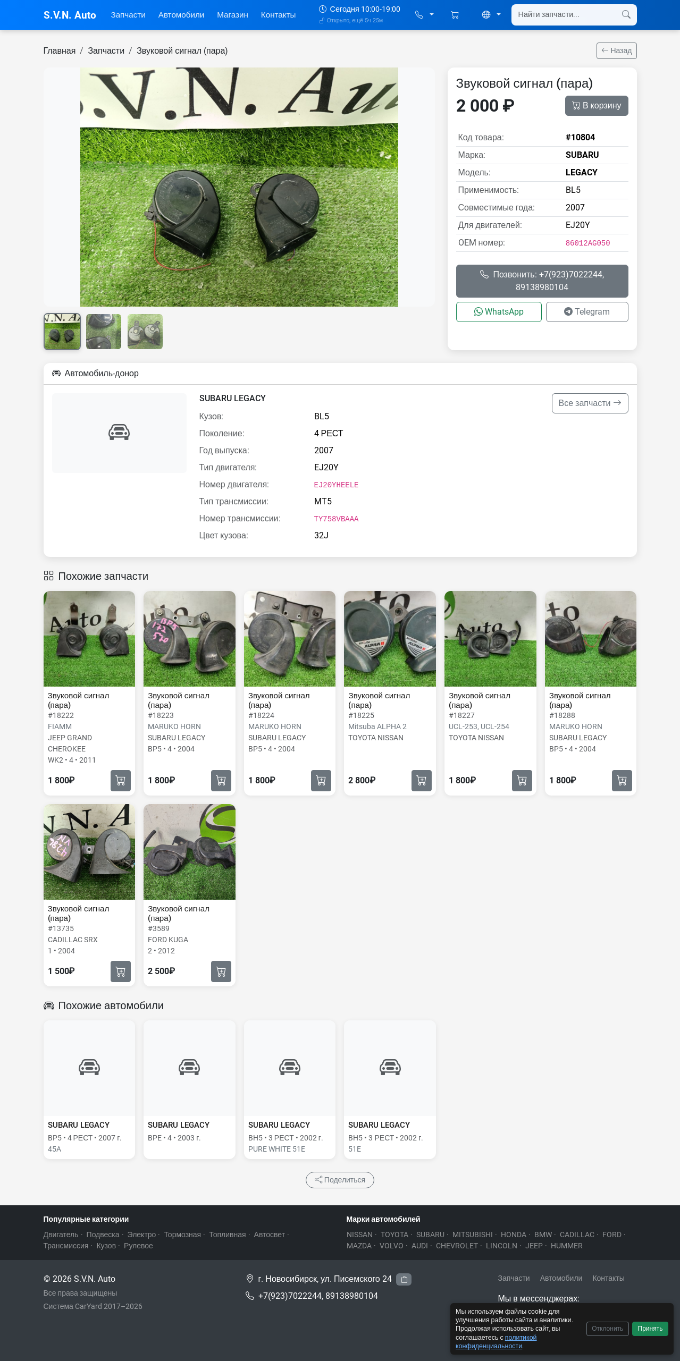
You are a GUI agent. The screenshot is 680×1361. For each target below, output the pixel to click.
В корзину (597, 105)
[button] (424, 15)
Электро (142, 1234)
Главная (60, 51)
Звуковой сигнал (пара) (182, 51)
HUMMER (567, 1245)
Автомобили (181, 15)
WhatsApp (499, 312)
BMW (543, 1234)
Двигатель (61, 1234)
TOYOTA (394, 1234)
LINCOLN (501, 1245)
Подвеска (103, 1234)
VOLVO (392, 1245)
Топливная (227, 1234)
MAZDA (359, 1245)
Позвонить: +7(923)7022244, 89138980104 (541, 280)
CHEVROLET (457, 1245)
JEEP (534, 1245)
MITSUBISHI (472, 1234)
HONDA (513, 1234)
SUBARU (430, 1234)
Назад (616, 50)
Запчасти (128, 15)
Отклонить (607, 1328)
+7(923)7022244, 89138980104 (318, 1296)
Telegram (587, 312)
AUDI (420, 1245)
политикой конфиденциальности (496, 1341)
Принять (650, 1328)
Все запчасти (590, 403)
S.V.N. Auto (70, 15)
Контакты (278, 15)
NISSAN (360, 1234)
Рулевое (138, 1245)
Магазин (232, 15)
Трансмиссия (66, 1245)
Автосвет (270, 1234)
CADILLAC (577, 1234)
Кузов (106, 1245)
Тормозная (182, 1234)
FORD (612, 1234)
